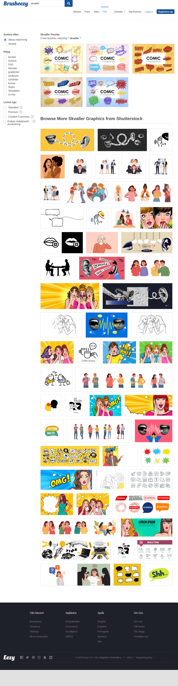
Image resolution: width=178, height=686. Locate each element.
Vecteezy (35, 626)
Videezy (34, 631)
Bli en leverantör (39, 636)
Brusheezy (35, 621)
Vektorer (77, 12)
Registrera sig (165, 12)
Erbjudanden (73, 621)
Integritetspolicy (144, 657)
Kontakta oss (141, 636)
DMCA (69, 636)
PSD (105, 12)
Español (102, 626)
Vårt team (139, 626)
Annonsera (72, 626)
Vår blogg (139, 631)
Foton (87, 12)
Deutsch (102, 636)
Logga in (149, 12)
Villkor (130, 657)
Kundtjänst (71, 631)
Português (103, 631)
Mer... (101, 641)
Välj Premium (135, 12)
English (102, 621)
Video (96, 12)
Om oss (138, 621)
